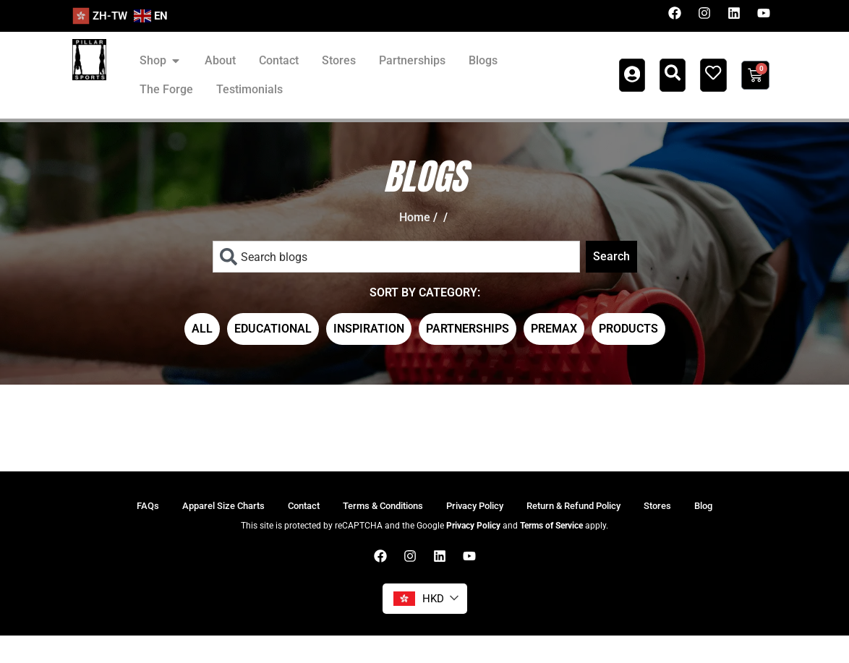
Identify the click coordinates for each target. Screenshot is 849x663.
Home (414, 217)
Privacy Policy (473, 553)
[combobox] (396, 257)
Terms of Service (551, 553)
